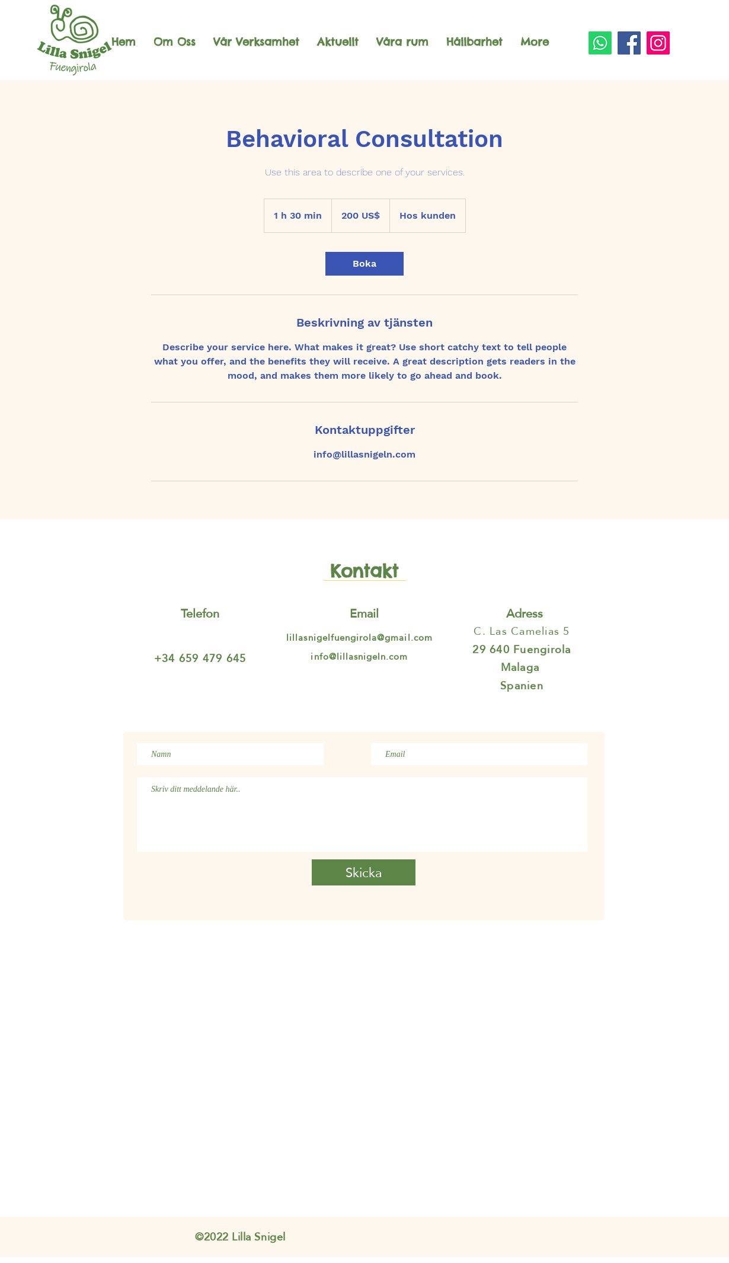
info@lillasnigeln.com (359, 656)
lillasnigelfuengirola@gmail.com (359, 637)
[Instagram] (658, 43)
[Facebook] (629, 43)
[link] (364, 264)
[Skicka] (363, 872)
